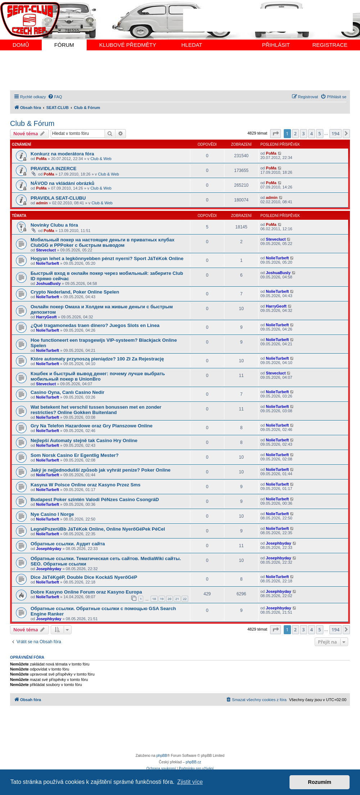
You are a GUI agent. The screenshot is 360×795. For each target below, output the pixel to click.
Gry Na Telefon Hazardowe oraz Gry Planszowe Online (91, 425)
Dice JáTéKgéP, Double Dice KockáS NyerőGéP (84, 577)
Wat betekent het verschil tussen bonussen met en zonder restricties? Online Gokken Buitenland (96, 409)
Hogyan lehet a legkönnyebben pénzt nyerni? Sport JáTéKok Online (107, 258)
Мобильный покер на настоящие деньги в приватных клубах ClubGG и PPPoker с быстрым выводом (102, 242)
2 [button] (295, 133)
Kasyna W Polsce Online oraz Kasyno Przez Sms (86, 484)
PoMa (41, 158)
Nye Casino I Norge (52, 514)
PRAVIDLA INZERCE (53, 168)
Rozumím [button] (319, 782)
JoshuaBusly (48, 283)
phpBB (161, 756)
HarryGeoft (46, 317)
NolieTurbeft (47, 263)
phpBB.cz (193, 762)
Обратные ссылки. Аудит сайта (68, 543)
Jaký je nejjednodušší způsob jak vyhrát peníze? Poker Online (100, 470)
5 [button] (319, 133)
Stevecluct (46, 250)
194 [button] (336, 133)
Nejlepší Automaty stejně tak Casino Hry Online (84, 440)
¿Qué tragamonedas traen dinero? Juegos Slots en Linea (95, 325)
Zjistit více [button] (190, 782)
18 (154, 598)
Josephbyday (48, 548)
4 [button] (311, 133)
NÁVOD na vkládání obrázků (62, 183)
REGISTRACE (329, 45)
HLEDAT (191, 45)
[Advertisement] (268, 20)
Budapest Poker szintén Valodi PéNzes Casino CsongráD (95, 499)
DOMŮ (21, 45)
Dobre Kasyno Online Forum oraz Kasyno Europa (86, 592)
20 (169, 598)
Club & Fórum (32, 123)
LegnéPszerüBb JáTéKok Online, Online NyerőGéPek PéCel (98, 529)
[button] (275, 133)
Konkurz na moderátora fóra (62, 153)
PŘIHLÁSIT (276, 45)
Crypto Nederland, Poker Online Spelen (75, 292)
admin (41, 203)
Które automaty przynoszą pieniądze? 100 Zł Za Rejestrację (97, 359)
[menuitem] (55, 96)
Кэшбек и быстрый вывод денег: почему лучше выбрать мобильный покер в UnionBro (98, 376)
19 (162, 598)
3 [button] (303, 133)
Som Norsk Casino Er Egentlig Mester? (75, 455)
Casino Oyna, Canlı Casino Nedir (67, 392)
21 (177, 598)
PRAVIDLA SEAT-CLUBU (58, 198)
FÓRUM (64, 45)
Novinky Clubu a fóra (54, 225)
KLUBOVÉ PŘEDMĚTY (127, 45)
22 (185, 598)
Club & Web (100, 158)
